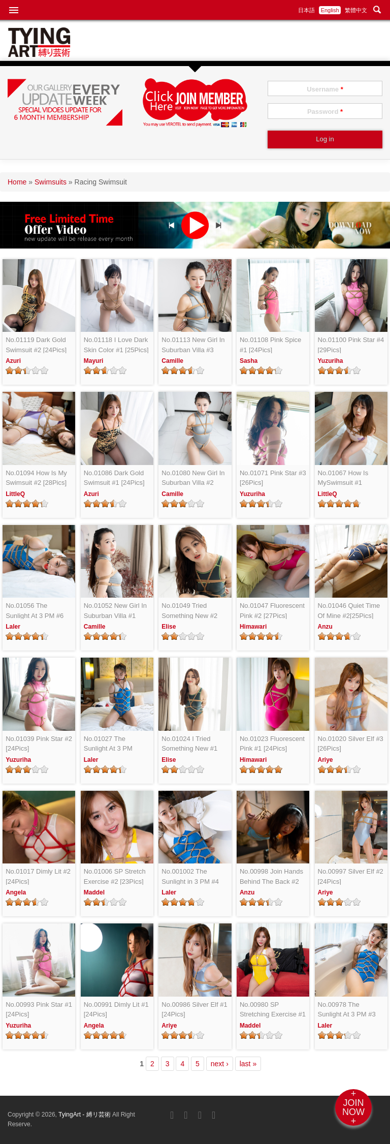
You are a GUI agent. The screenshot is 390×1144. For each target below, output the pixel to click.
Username (325, 89)
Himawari (253, 626)
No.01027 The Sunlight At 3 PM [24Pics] (108, 744)
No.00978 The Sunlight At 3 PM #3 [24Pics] (347, 1010)
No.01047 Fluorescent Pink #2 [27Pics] (272, 611)
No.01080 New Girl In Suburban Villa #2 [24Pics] (192, 478)
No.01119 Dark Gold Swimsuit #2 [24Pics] (36, 345)
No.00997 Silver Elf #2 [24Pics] (350, 876)
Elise (168, 626)
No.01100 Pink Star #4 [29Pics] (351, 345)
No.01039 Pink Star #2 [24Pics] (39, 744)
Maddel (94, 892)
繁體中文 (356, 10)
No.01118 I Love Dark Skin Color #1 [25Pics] (116, 345)
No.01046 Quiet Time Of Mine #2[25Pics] (349, 611)
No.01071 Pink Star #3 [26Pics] (273, 478)
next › (220, 1064)
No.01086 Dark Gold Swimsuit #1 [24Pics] (114, 478)
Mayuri (94, 360)
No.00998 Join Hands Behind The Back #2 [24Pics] (271, 877)
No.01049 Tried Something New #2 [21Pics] (189, 611)
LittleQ (15, 494)
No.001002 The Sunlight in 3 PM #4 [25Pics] (190, 877)
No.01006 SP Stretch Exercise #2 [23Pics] (115, 876)
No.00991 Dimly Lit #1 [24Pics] (116, 1009)
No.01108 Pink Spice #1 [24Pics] (270, 345)
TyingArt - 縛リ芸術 (85, 1114)
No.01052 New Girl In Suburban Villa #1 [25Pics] (115, 611)
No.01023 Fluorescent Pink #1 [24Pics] (272, 744)
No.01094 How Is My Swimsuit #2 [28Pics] (36, 478)
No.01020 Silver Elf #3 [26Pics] (350, 744)
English (330, 10)
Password (325, 111)
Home (17, 182)
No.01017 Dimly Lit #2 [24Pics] (38, 876)
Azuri (13, 360)
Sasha (248, 360)
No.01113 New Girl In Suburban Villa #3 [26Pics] (192, 345)
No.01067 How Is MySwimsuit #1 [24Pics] (343, 478)
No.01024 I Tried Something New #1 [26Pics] (189, 744)
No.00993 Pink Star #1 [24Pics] (39, 1009)
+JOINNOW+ (353, 1107)
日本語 (306, 10)
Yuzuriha (330, 360)
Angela (16, 892)
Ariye (325, 759)
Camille (172, 360)
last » (248, 1064)
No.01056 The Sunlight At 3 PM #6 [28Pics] (34, 611)
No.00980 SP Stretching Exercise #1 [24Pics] (273, 1010)
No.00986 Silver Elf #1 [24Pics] (194, 1009)
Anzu (325, 626)
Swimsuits (51, 182)
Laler (13, 626)
